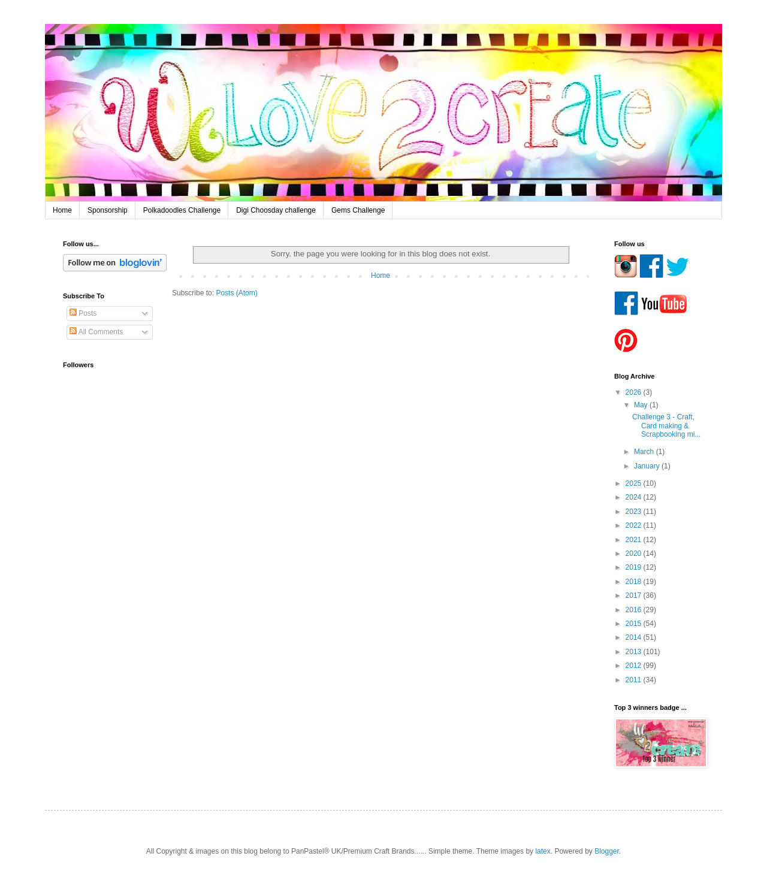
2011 (635, 680)
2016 (635, 610)
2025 (635, 483)
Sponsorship (107, 210)
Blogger (606, 851)
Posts (83, 313)
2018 (635, 581)
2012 (635, 665)
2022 (635, 525)
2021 (635, 540)
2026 (635, 392)
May (642, 405)
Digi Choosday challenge (276, 210)
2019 (635, 567)
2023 (635, 511)
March (645, 451)
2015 (635, 623)
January (648, 466)
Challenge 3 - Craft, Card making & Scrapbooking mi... (666, 426)
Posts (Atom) (236, 293)
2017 (635, 595)
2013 (635, 652)
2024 (635, 497)
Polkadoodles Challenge (182, 210)
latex (542, 851)
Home (62, 210)
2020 (635, 553)
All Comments (96, 332)
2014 (635, 637)
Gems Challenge (358, 210)
